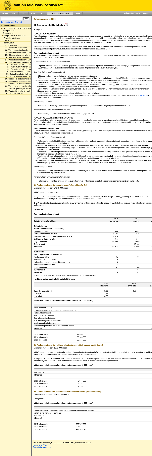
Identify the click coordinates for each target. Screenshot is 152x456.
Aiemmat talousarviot (60, 13)
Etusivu (5, 13)
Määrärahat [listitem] (8, 43)
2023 (42, 13)
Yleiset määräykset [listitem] (11, 38)
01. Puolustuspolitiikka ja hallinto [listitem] (20, 62)
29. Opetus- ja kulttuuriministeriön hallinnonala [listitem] (24, 79)
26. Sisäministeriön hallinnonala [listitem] (18, 57)
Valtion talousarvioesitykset (38, 5)
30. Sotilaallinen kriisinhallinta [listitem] (18, 74)
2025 (23, 13)
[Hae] (26, 18)
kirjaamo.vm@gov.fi (41, 445)
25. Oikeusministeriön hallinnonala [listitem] (19, 55)
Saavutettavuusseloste (42, 447)
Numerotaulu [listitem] (8, 33)
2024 (33, 13)
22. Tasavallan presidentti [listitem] (15, 48)
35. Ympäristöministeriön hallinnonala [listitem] (20, 91)
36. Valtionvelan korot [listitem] (13, 93)
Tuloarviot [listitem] (8, 40)
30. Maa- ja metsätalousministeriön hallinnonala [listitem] (24, 81)
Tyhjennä (18, 22)
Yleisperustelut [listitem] (9, 31)
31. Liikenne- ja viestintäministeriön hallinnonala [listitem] (24, 84)
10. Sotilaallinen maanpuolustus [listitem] (19, 71)
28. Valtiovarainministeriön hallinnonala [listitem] (21, 76)
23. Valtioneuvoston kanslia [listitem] (16, 50)
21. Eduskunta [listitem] (10, 45)
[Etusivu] (6, 5)
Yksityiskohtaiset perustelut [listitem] (14, 35)
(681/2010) (143, 95)
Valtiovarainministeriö (132, 13)
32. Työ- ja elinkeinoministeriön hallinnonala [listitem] (23, 86)
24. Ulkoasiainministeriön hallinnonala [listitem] (20, 52)
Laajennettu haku (7, 22)
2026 (14, 13)
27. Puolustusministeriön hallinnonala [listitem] (20, 60)
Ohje (78, 13)
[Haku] (11, 18)
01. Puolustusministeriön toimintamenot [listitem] (23, 64)
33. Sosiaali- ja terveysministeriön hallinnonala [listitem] (24, 88)
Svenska (146, 13)
